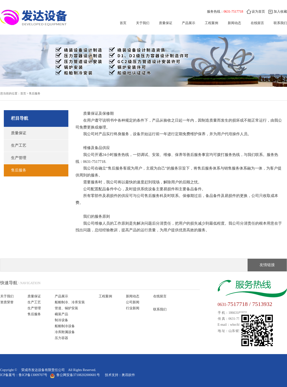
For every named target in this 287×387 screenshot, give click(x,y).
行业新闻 (132, 308)
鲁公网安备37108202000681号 (76, 375)
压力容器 (61, 338)
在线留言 (257, 23)
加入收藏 (277, 11)
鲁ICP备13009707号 (33, 375)
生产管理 (18, 158)
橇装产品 (61, 314)
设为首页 (256, 11)
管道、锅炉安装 (66, 308)
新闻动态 (234, 23)
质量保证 (165, 23)
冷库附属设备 (65, 332)
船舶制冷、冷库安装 (70, 302)
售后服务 (34, 93)
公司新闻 (132, 302)
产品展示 (188, 23)
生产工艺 (18, 145)
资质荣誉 (7, 302)
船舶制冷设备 (65, 326)
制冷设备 (61, 320)
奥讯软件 (128, 375)
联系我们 (280, 23)
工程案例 (211, 23)
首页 (123, 23)
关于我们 (142, 23)
